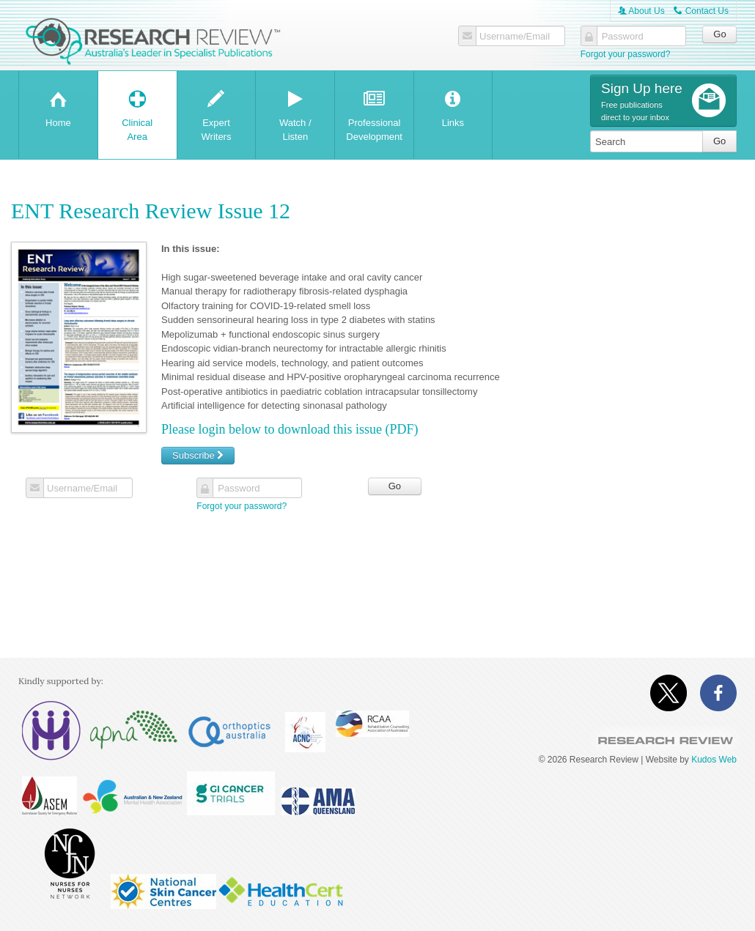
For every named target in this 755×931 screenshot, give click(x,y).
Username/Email (514, 36)
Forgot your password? (626, 54)
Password (623, 36)
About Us (641, 11)
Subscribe (198, 455)
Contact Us (701, 11)
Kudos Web (714, 759)
